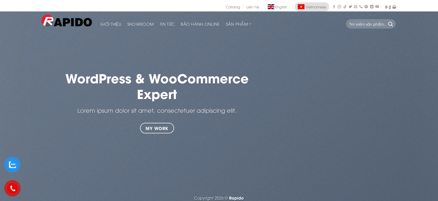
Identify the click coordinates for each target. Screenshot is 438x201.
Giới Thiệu (110, 24)
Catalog (233, 6)
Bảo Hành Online (200, 24)
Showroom (140, 24)
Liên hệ (252, 6)
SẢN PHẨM (239, 24)
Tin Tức (167, 24)
